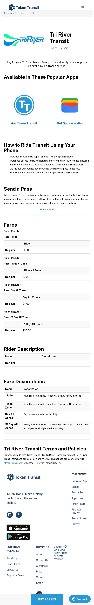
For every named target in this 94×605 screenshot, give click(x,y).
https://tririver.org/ (13, 463)
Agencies (9, 13)
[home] (24, 7)
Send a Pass (25, 195)
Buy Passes (47, 599)
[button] (82, 7)
